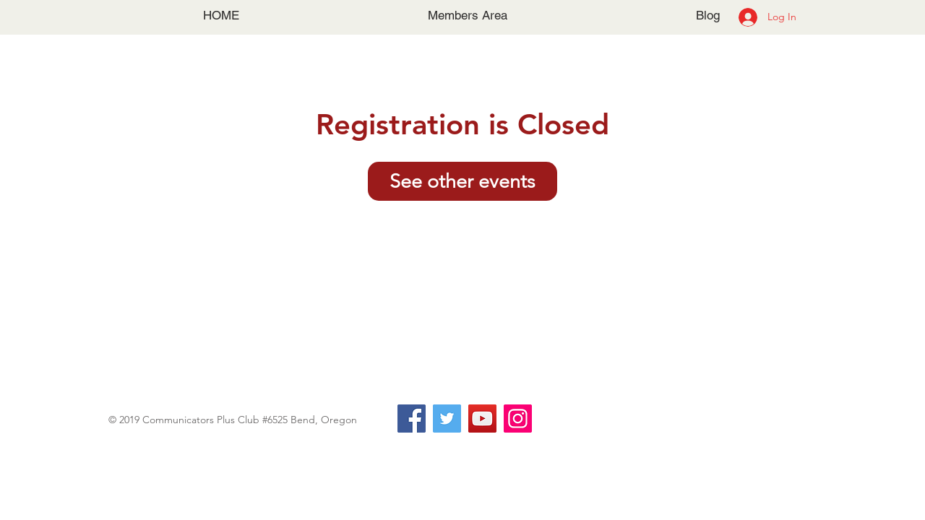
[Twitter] (447, 418)
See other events (462, 181)
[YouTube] (482, 418)
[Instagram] (518, 418)
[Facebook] (411, 418)
